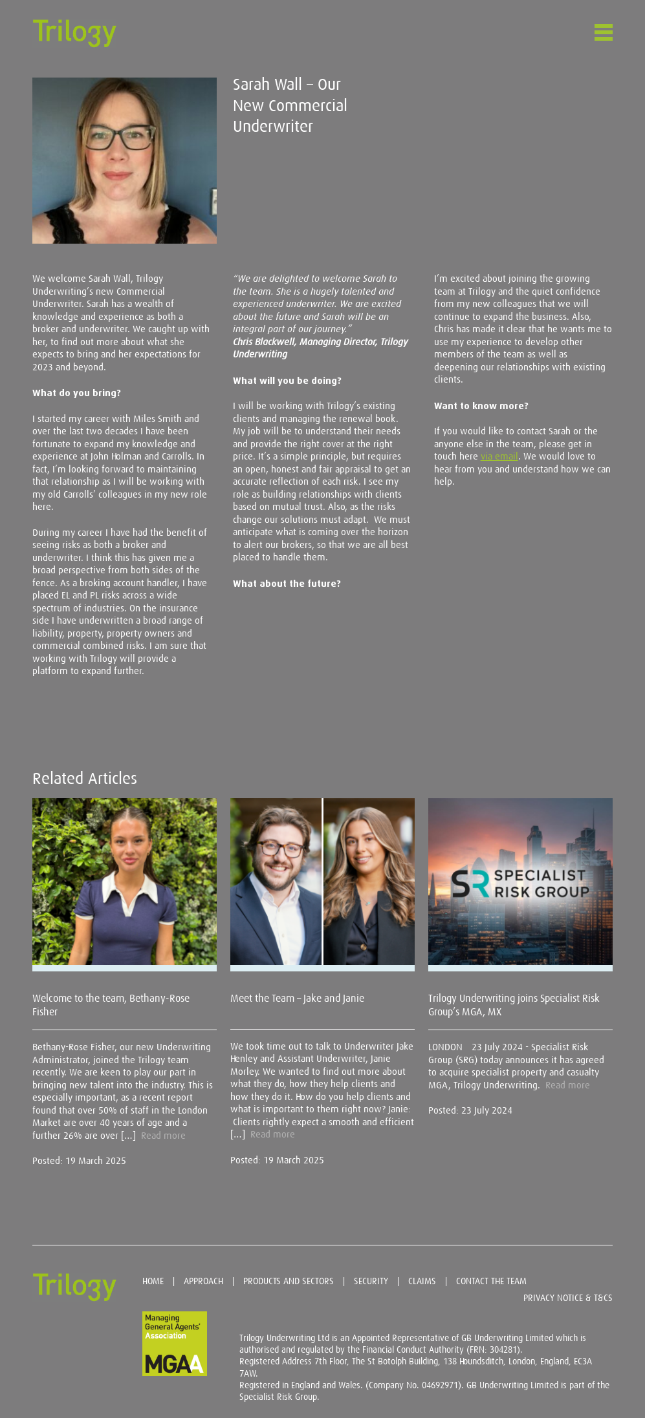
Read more (163, 1135)
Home (153, 1281)
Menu (600, 32)
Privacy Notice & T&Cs (568, 1298)
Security (371, 1281)
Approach (203, 1281)
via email (499, 456)
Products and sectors (288, 1281)
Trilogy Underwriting (74, 33)
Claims (422, 1281)
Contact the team (491, 1281)
